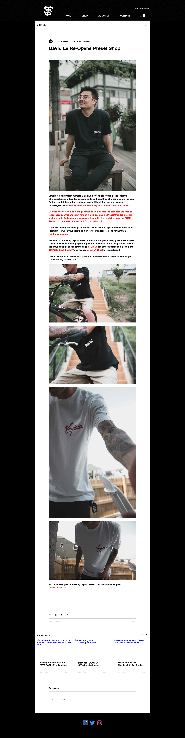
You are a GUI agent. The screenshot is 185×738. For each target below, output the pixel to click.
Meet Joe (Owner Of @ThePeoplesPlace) (88, 664)
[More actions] (134, 41)
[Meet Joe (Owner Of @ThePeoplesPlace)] (92, 649)
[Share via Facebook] (50, 614)
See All (145, 635)
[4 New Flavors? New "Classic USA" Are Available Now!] (131, 649)
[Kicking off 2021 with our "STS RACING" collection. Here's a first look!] (54, 649)
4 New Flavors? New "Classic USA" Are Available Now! (130, 663)
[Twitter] (92, 722)
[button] (142, 15)
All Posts (41, 25)
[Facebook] (85, 722)
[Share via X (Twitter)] (56, 614)
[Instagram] (99, 722)
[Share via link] (67, 614)
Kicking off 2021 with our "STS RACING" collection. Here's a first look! (53, 663)
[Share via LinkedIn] (61, 614)
